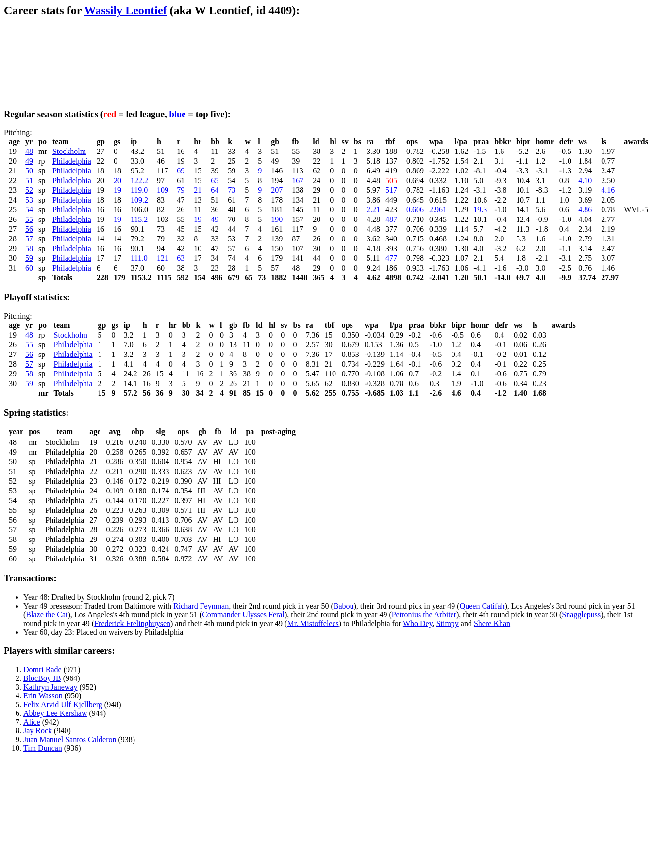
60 (29, 268)
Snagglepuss (581, 614)
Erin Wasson (43, 696)
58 (29, 248)
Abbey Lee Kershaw (55, 713)
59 (29, 258)
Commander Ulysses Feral (243, 614)
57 (29, 239)
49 (29, 161)
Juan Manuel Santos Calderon (70, 739)
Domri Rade (42, 669)
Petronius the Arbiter (424, 614)
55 (29, 219)
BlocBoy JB (42, 678)
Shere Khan (492, 623)
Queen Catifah (482, 606)
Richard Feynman (201, 606)
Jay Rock (37, 731)
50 (29, 171)
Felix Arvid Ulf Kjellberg (62, 704)
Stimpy (447, 623)
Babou (344, 606)
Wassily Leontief (125, 10)
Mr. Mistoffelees (312, 623)
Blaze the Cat (46, 614)
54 (29, 209)
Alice (31, 722)
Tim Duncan (42, 748)
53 (29, 200)
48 (29, 151)
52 (29, 190)
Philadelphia (71, 161)
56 (29, 229)
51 (29, 180)
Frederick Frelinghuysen (132, 623)
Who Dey (418, 623)
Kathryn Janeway (50, 687)
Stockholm (69, 151)
